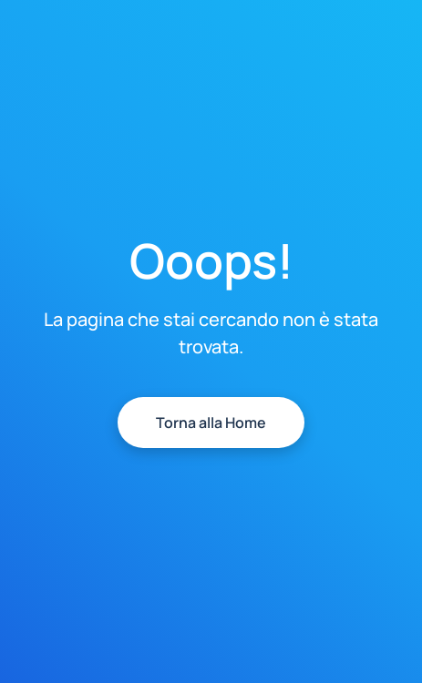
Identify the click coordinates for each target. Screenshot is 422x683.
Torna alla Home (211, 423)
